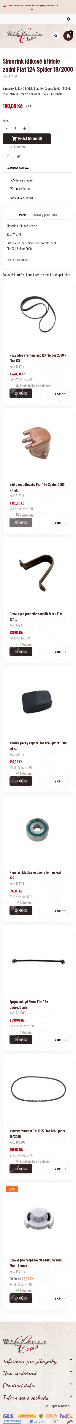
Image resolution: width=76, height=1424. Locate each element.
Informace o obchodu (26, 1397)
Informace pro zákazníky (30, 1361)
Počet (6, 120)
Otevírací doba (18, 1385)
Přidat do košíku (27, 139)
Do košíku (21, 393)
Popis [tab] (23, 215)
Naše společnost (20, 1373)
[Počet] (15, 128)
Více (58, 393)
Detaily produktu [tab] (45, 215)
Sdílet (8, 156)
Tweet (18, 156)
